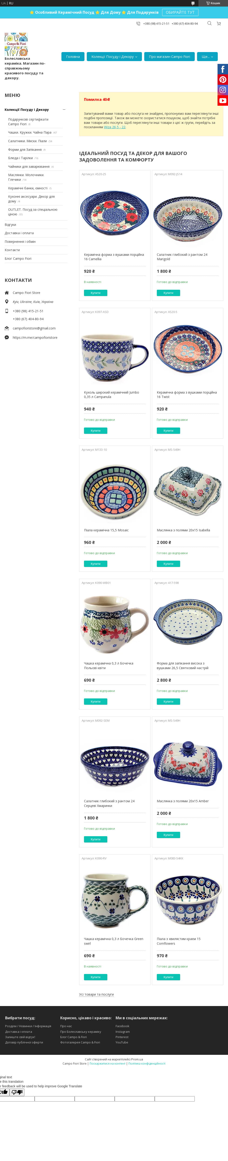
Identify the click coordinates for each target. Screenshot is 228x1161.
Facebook (122, 1026)
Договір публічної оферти (24, 1042)
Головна (73, 56)
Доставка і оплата (19, 233)
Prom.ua (137, 1059)
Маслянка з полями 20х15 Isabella (183, 530)
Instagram (123, 1031)
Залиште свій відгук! (20, 1037)
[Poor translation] (17, 1092)
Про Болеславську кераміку (80, 1031)
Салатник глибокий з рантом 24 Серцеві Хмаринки (109, 803)
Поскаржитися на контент (107, 1064)
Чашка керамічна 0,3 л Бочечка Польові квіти (108, 665)
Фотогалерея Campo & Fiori (80, 1042)
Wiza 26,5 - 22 (114, 127)
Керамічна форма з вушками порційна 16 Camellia (114, 256)
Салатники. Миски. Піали (27, 141)
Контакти (12, 250)
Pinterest (122, 1037)
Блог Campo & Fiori (73, 1037)
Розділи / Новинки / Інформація (28, 1026)
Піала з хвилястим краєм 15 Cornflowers (179, 941)
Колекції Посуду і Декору (112, 56)
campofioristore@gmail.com (34, 328)
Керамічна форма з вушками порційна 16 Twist (187, 394)
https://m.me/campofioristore (35, 337)
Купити (96, 293)
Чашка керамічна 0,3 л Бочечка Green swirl (113, 941)
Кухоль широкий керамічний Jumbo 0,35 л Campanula (111, 394)
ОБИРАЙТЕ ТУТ (180, 12)
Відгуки (10, 224)
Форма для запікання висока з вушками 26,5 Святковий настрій (182, 665)
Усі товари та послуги (96, 994)
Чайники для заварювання (29, 166)
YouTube (122, 1042)
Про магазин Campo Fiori (169, 56)
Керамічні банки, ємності (27, 188)
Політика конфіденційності (146, 1064)
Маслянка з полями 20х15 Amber (183, 801)
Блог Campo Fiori (18, 258)
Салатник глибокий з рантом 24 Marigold (182, 256)
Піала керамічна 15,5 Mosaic (106, 530)
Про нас (66, 1026)
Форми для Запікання (25, 149)
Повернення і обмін (20, 241)
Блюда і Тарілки (20, 158)
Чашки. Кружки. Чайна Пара (29, 132)
